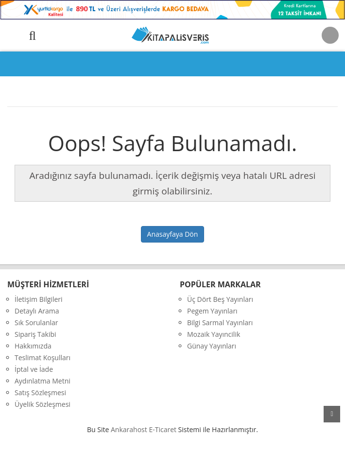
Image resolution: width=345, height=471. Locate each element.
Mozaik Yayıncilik (213, 334)
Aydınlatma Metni (42, 380)
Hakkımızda (33, 345)
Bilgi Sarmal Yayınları (220, 322)
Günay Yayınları (211, 345)
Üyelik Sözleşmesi (42, 404)
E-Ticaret (162, 429)
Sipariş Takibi (35, 334)
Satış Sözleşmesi (40, 392)
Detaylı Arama (37, 310)
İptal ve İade (34, 369)
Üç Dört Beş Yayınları (220, 299)
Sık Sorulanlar (36, 322)
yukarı (332, 414)
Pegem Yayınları (212, 310)
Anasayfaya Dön (172, 234)
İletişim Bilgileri (39, 299)
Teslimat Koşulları (42, 357)
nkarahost (130, 429)
